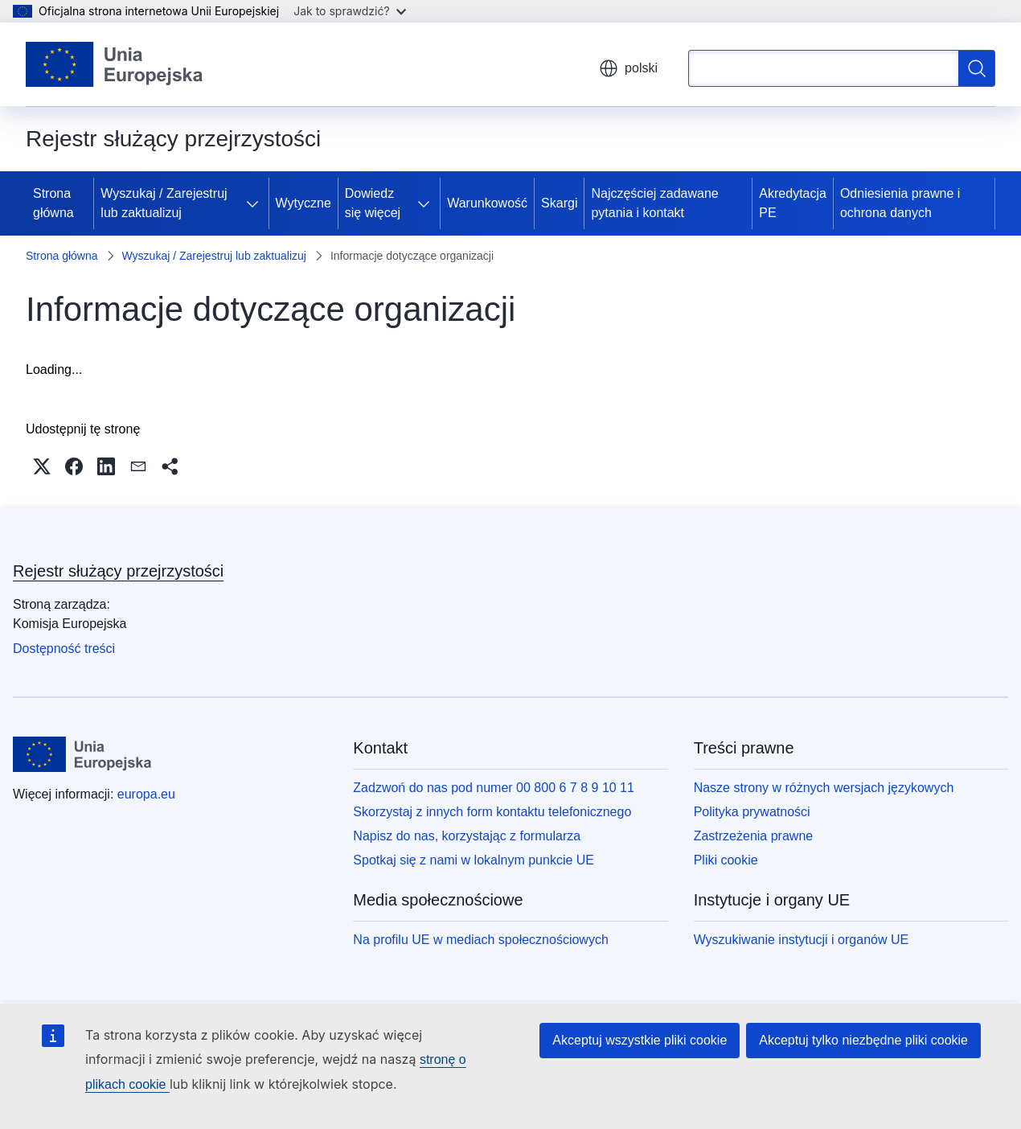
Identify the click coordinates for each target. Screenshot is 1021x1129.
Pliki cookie (726, 860)
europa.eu (146, 794)
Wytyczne (303, 203)
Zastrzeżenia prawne (754, 836)
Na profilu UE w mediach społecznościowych (480, 939)
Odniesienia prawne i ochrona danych (900, 203)
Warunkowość (487, 203)
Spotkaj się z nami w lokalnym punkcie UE (473, 860)
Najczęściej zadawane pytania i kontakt (654, 203)
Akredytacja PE (792, 203)
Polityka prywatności (752, 812)
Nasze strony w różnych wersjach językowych (824, 787)
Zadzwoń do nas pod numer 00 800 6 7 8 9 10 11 (493, 787)
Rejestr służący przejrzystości (118, 571)
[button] (42, 466)
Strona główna (53, 203)
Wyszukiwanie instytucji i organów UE (801, 939)
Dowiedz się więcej (372, 203)
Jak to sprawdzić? (349, 11)
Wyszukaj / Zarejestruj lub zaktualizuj (163, 203)
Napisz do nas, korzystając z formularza (466, 836)
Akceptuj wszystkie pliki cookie (639, 1040)
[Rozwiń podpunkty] (256, 203)
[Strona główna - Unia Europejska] (114, 64)
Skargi (559, 203)
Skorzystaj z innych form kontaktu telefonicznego (492, 812)
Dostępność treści (64, 648)
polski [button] (628, 68)
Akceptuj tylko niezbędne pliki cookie (863, 1040)
